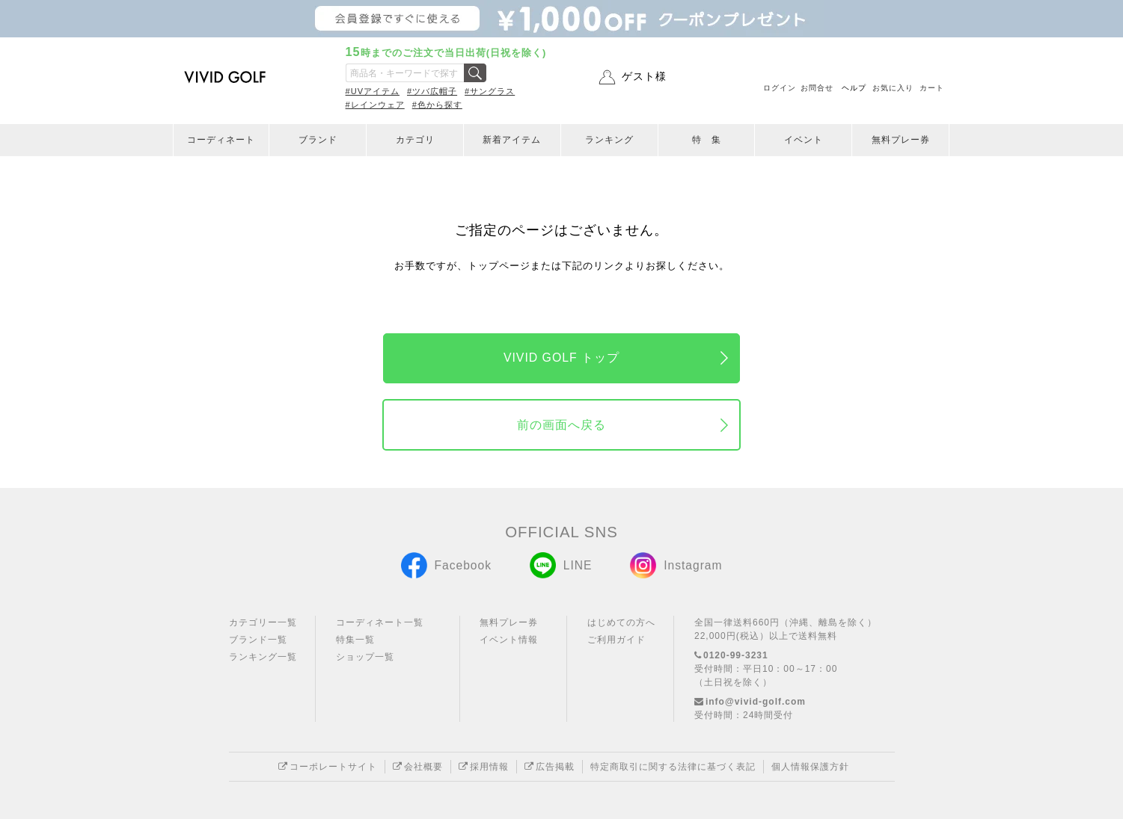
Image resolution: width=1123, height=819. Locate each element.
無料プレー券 (901, 140)
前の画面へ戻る (561, 424)
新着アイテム (512, 140)
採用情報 (484, 766)
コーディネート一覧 (379, 622)
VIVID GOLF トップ (561, 357)
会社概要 (418, 766)
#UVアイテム (373, 91)
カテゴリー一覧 (263, 622)
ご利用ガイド (616, 639)
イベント (803, 140)
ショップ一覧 (365, 657)
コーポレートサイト (327, 766)
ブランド (318, 140)
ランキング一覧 (263, 657)
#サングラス (490, 91)
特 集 (706, 140)
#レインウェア (375, 104)
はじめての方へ (621, 622)
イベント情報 (509, 639)
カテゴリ (415, 140)
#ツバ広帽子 (432, 91)
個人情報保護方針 (810, 766)
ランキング (609, 140)
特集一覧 (355, 639)
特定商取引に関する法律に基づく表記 (673, 766)
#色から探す (437, 104)
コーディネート (221, 140)
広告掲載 (549, 766)
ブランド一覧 (258, 639)
